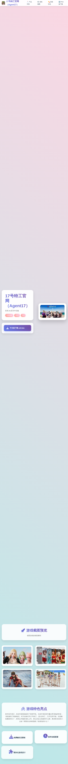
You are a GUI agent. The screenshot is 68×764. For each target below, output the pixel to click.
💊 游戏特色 (50, 3)
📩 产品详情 (29, 3)
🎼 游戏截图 (39, 3)
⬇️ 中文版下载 (61, 3)
